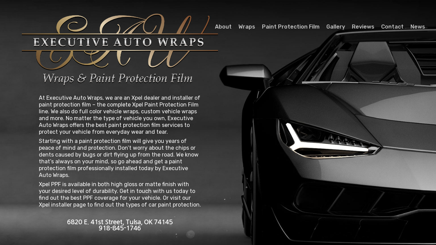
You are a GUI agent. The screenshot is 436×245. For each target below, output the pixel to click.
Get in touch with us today (154, 191)
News (417, 27)
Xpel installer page (62, 204)
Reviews (363, 27)
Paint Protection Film (291, 27)
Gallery (335, 27)
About (223, 27)
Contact (392, 27)
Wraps (246, 27)
